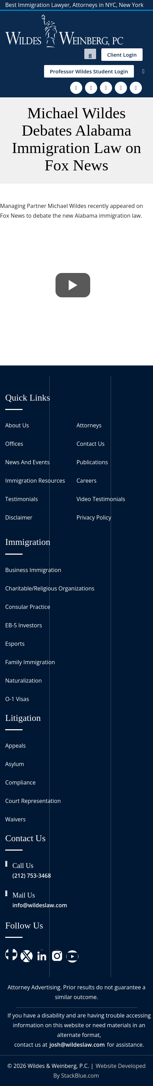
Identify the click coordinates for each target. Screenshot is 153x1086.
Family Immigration (30, 662)
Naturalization (23, 680)
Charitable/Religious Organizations (49, 588)
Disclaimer (18, 517)
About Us (17, 425)
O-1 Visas (17, 699)
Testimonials (21, 499)
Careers (87, 480)
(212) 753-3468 (31, 875)
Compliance (20, 782)
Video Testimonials (101, 499)
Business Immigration (33, 570)
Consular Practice (27, 607)
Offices (14, 444)
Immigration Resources (35, 480)
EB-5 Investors (23, 625)
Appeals (15, 745)
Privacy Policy (94, 517)
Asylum (14, 764)
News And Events (27, 462)
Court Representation (33, 801)
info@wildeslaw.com (39, 905)
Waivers (15, 819)
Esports (15, 643)
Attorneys (89, 425)
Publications (92, 462)
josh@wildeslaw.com (77, 1044)
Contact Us (91, 444)
